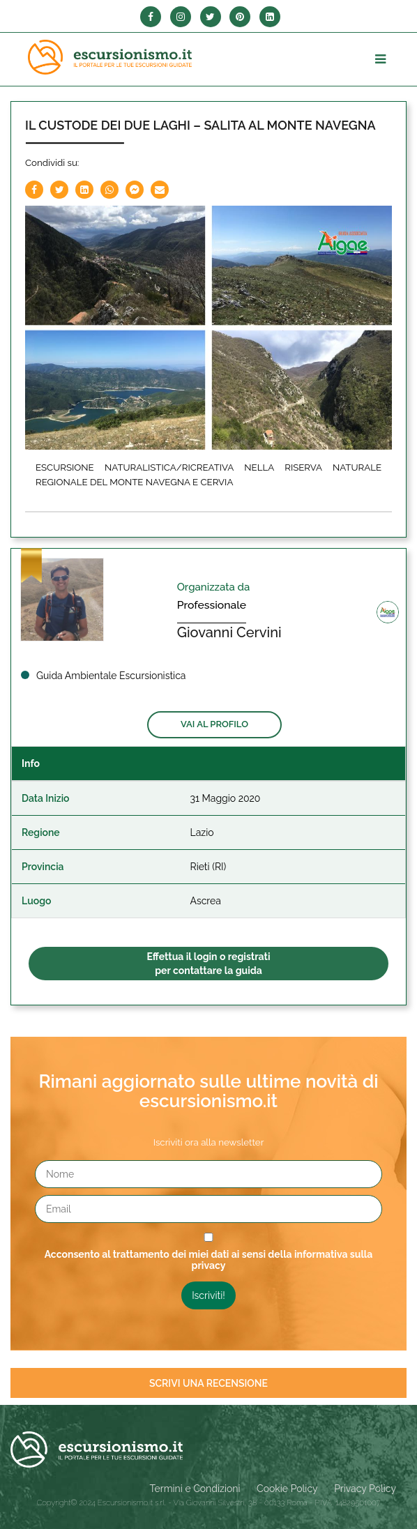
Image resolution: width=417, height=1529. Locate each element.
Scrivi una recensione (208, 1383)
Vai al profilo (214, 724)
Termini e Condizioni (195, 1488)
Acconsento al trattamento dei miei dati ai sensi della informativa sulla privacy (209, 1260)
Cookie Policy (287, 1488)
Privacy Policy (365, 1488)
